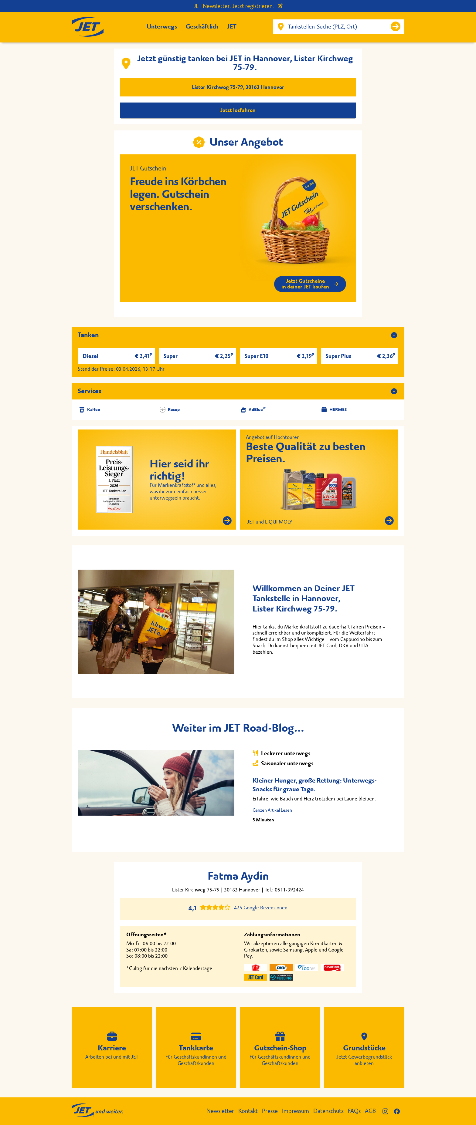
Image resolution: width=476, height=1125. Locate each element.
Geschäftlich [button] (202, 26)
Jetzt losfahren (238, 110)
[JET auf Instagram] (388, 1111)
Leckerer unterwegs (282, 753)
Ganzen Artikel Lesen (272, 810)
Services (89, 391)
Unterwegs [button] (162, 26)
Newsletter (220, 1111)
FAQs (354, 1111)
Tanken (88, 335)
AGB (370, 1111)
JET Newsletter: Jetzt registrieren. (238, 6)
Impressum (295, 1111)
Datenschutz (328, 1111)
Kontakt (248, 1111)
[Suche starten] (395, 26)
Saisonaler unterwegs (283, 763)
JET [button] (231, 26)
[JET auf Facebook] (399, 1111)
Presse (270, 1111)
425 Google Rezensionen (260, 908)
